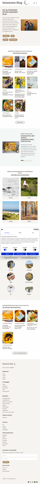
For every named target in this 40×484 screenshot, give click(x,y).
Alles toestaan (32, 253)
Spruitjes (4, 442)
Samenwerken (5, 471)
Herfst (3, 377)
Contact (4, 469)
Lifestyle (4, 428)
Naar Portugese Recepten (20, 353)
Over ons (4, 468)
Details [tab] (20, 232)
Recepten (6, 36)
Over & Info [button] (5, 465)
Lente (3, 374)
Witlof (3, 445)
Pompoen (4, 440)
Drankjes (4, 408)
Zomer (4, 375)
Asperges (4, 435)
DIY (13, 36)
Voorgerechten (5, 400)
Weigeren (7, 253)
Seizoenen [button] (5, 371)
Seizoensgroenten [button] (7, 433)
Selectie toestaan (20, 253)
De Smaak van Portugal (8, 412)
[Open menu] (34, 3)
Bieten (4, 437)
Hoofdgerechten (6, 398)
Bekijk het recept (28, 160)
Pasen (3, 384)
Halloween (5, 386)
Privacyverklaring (11, 478)
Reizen (5, 39)
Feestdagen (13, 39)
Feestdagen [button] (5, 382)
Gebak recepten (6, 403)
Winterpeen (5, 444)
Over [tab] (33, 232)
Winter (4, 379)
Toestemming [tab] (7, 232)
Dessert (4, 405)
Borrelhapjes (5, 407)
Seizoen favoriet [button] (7, 415)
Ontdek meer (20, 122)
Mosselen (4, 417)
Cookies (4, 478)
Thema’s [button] (4, 422)
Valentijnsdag (5, 391)
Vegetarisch (5, 410)
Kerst (3, 389)
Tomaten (4, 438)
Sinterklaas (5, 388)
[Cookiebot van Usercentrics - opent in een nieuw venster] (34, 229)
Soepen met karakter (7, 402)
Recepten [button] (5, 396)
